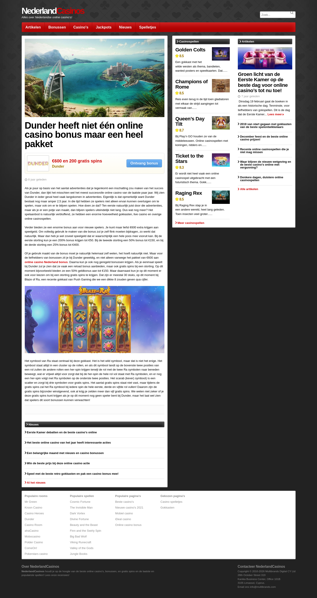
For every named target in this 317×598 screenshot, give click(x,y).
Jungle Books (78, 553)
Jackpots (103, 27)
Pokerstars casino (36, 553)
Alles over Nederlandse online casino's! (47, 17)
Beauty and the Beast (83, 525)
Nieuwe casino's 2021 (129, 507)
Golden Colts (190, 50)
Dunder (58, 166)
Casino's (80, 27)
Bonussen (57, 27)
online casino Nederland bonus (46, 262)
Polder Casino (34, 542)
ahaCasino (32, 530)
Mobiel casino (124, 513)
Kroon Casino (33, 507)
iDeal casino (123, 519)
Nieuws (125, 27)
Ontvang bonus (144, 163)
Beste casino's (124, 501)
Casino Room (33, 525)
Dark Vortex (77, 513)
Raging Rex (188, 193)
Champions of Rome (191, 84)
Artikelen (33, 27)
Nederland (53, 11)
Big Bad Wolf (78, 536)
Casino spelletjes (171, 501)
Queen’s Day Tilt (190, 121)
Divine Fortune (79, 519)
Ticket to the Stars (189, 158)
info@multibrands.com (263, 586)
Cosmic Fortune (80, 501)
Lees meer (274, 114)
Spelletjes (147, 27)
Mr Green (31, 501)
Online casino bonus (128, 525)
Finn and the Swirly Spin (85, 530)
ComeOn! (31, 548)
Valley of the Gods (81, 548)
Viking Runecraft (80, 542)
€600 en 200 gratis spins (77, 160)
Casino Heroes (34, 513)
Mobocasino (32, 536)
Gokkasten (167, 507)
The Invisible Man (81, 507)
